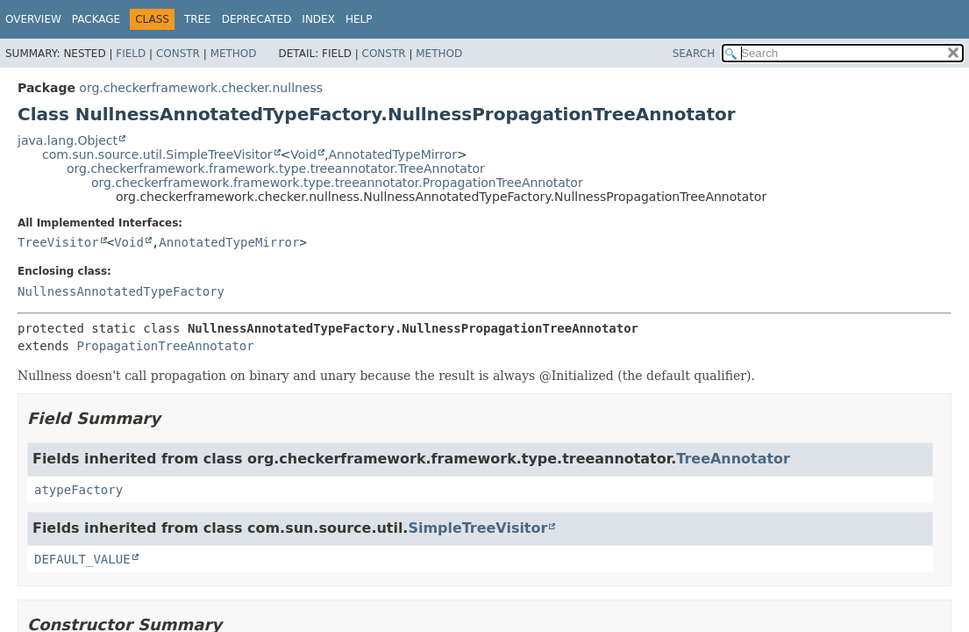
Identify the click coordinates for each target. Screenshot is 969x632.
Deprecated (257, 19)
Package (96, 19)
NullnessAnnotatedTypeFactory (121, 291)
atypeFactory (78, 490)
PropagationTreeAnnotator (164, 346)
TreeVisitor (58, 242)
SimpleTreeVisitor (477, 528)
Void (303, 154)
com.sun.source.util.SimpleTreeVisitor (157, 154)
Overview (33, 19)
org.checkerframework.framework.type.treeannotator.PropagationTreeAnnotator (337, 183)
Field (131, 53)
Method (233, 53)
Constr (178, 53)
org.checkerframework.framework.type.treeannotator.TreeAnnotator (276, 169)
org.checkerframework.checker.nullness (201, 88)
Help (359, 19)
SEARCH (694, 53)
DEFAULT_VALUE (82, 559)
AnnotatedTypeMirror (393, 154)
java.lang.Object (68, 140)
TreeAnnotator (733, 458)
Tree (197, 19)
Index (318, 19)
